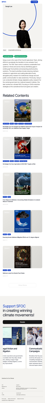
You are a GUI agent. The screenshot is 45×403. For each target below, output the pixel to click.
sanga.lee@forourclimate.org (14, 50)
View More (22, 285)
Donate (34, 2)
